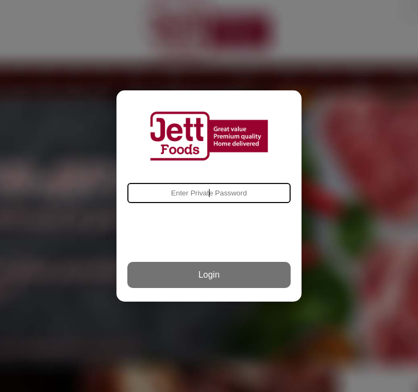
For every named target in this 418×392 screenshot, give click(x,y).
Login (208, 274)
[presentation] (209, 232)
